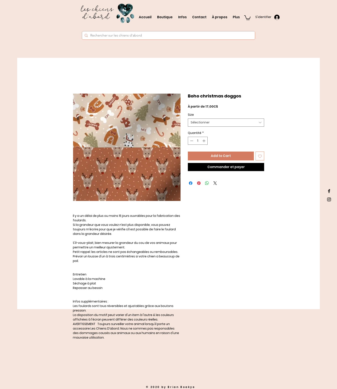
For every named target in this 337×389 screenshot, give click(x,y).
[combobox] (226, 123)
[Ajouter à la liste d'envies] (260, 156)
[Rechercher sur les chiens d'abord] (168, 35)
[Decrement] (191, 140)
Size (191, 114)
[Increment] (204, 140)
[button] (247, 17)
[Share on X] (215, 183)
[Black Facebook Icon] (329, 191)
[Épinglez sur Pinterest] (198, 183)
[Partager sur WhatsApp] (207, 183)
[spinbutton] (198, 140)
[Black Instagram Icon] (329, 199)
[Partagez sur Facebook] (190, 183)
